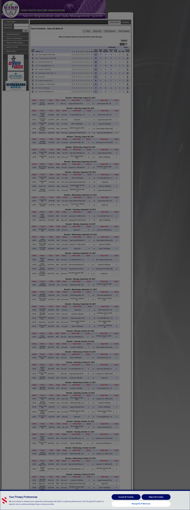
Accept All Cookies (126, 502)
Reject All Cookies (156, 502)
